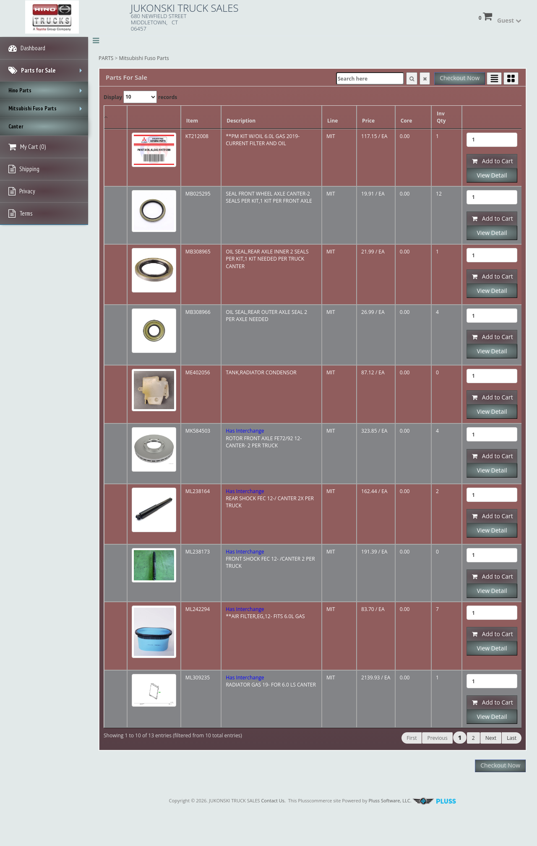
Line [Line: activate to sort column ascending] (332, 120)
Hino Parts (47, 93)
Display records (140, 97)
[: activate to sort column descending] (115, 117)
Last (511, 738)
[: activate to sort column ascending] (154, 117)
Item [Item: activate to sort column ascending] (192, 120)
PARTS (106, 58)
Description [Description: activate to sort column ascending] (241, 120)
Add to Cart (492, 161)
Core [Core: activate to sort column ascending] (406, 120)
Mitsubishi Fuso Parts (144, 58)
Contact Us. (273, 800)
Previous (437, 738)
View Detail (492, 175)
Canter (15, 126)
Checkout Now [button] (460, 78)
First (412, 738)
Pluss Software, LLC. (412, 800)
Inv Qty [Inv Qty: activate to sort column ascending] (441, 117)
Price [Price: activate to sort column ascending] (368, 120)
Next (490, 738)
